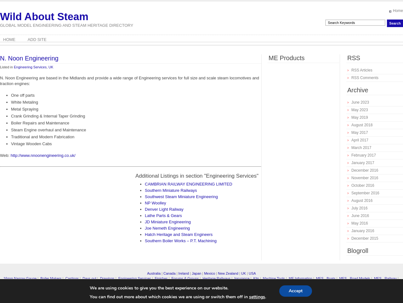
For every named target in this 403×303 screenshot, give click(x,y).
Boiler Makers (50, 278)
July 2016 (359, 208)
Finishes (161, 278)
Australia (154, 273)
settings (257, 297)
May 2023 (359, 110)
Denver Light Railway (164, 209)
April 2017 (359, 140)
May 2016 (359, 223)
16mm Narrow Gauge (20, 278)
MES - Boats (326, 278)
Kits (256, 278)
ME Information (300, 278)
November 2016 (364, 178)
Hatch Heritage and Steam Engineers (179, 234)
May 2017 (359, 132)
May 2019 (359, 117)
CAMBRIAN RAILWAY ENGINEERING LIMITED (188, 184)
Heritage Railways (216, 278)
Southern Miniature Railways (171, 190)
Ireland (184, 273)
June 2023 (360, 102)
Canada (169, 273)
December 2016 (364, 170)
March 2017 (361, 148)
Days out (89, 278)
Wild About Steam (44, 16)
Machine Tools (274, 278)
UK (50, 67)
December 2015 (364, 238)
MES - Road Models (354, 278)
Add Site (37, 39)
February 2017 (363, 155)
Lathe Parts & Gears (163, 215)
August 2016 (361, 200)
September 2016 (365, 193)
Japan (196, 273)
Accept (296, 291)
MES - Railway (385, 278)
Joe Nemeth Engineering (167, 228)
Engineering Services (30, 67)
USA (252, 273)
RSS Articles (361, 70)
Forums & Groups (185, 278)
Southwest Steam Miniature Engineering (181, 196)
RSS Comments (364, 78)
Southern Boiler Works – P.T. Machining (181, 240)
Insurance (241, 278)
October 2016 (362, 185)
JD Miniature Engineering (168, 222)
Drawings (107, 278)
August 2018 (361, 125)
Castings (72, 278)
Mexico (209, 273)
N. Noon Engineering (29, 58)
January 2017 (362, 163)
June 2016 (360, 216)
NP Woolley (155, 203)
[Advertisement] (53, 217)
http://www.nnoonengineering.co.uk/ (43, 155)
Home (398, 11)
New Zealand (228, 273)
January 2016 (362, 231)
